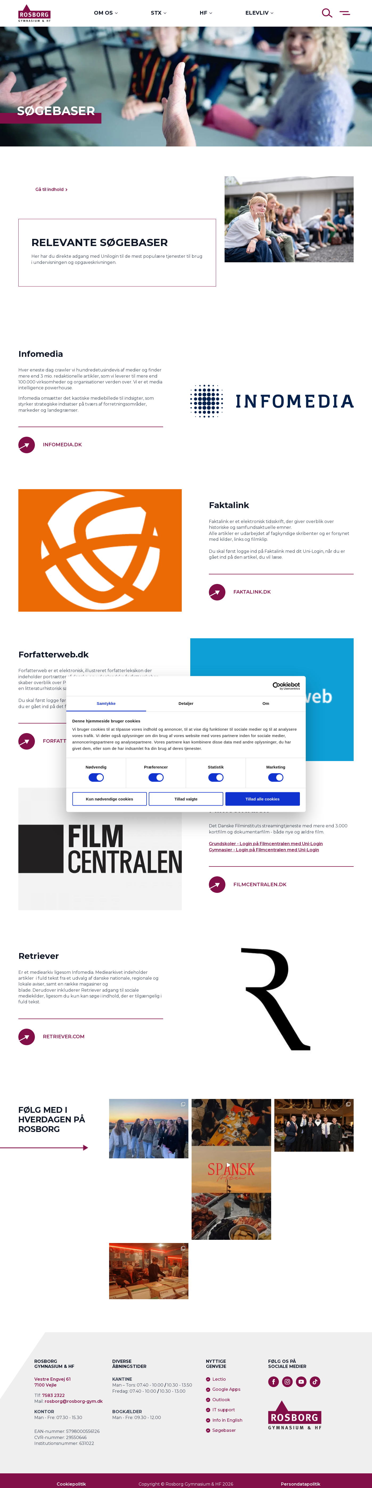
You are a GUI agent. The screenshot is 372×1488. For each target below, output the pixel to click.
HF (203, 13)
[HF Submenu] (212, 13)
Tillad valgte (186, 799)
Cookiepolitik (71, 1484)
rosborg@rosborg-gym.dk (74, 1401)
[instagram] (287, 1381)
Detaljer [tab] (186, 703)
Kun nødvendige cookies (109, 799)
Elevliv (256, 13)
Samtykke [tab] (106, 703)
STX (156, 13)
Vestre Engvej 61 (52, 1379)
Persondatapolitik (300, 1484)
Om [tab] (265, 703)
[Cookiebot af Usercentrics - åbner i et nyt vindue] (276, 686)
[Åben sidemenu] (345, 13)
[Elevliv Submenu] (273, 13)
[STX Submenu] (167, 13)
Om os (103, 13)
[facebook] (273, 1381)
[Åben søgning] (327, 13)
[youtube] (301, 1381)
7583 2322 (53, 1395)
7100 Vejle (45, 1385)
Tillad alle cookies (262, 799)
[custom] (315, 1381)
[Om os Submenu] (118, 13)
